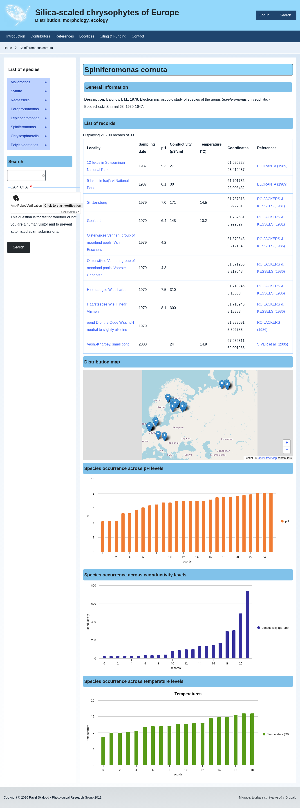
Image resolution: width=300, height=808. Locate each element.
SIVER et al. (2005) (272, 344)
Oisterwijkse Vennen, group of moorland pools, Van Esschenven (111, 242)
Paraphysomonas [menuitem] (27, 110)
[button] (168, 398)
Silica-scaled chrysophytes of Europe (107, 12)
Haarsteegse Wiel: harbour (108, 290)
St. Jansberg (97, 202)
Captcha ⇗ (69, 212)
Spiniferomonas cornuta (126, 70)
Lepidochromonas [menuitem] (27, 119)
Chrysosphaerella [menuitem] (27, 137)
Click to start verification (62, 205)
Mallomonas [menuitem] (27, 83)
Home (8, 48)
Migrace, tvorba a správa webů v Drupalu (267, 797)
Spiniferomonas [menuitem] (27, 128)
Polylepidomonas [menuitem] (27, 146)
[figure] (188, 522)
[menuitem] (266, 15)
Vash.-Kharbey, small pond (108, 344)
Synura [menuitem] (27, 92)
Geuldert (94, 221)
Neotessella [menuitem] (27, 101)
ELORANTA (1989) (272, 166)
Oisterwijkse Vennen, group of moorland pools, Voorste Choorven (111, 268)
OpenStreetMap (267, 458)
